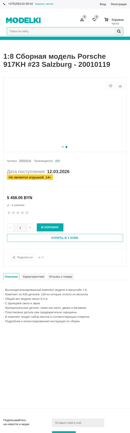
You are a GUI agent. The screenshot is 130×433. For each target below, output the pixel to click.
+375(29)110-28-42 (20, 3)
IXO (57, 161)
